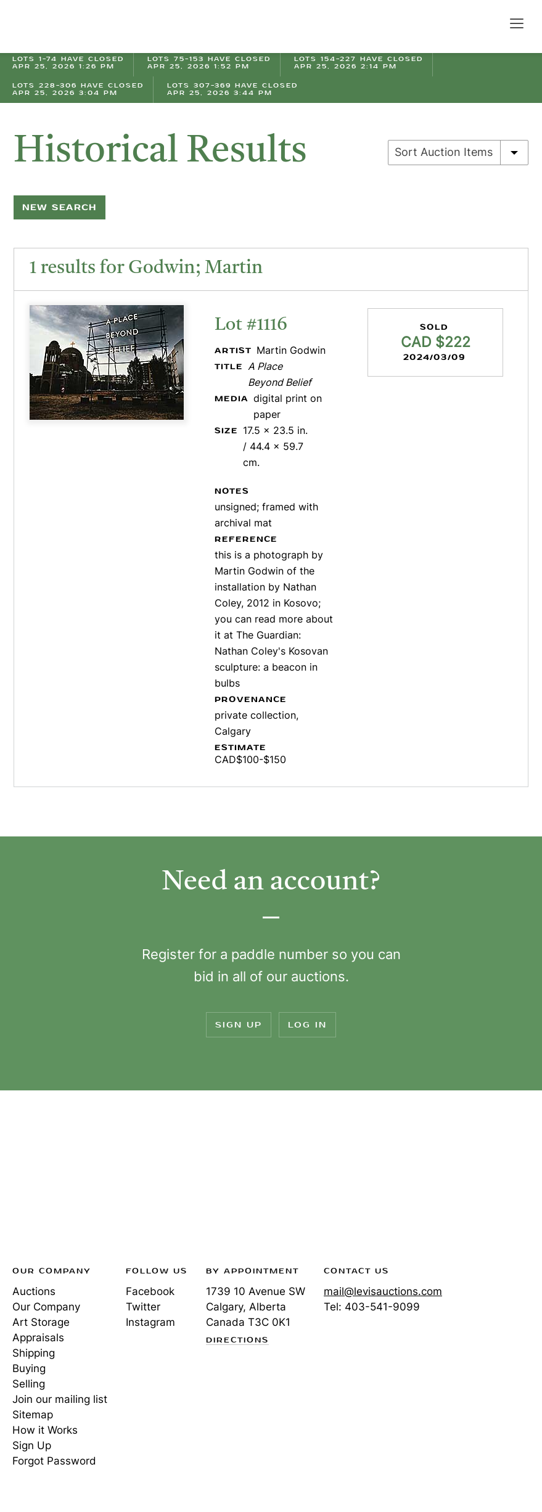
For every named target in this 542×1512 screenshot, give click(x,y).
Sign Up (238, 1025)
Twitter (143, 1307)
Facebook (150, 1291)
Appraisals (38, 1337)
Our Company (46, 1307)
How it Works (45, 1430)
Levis (52, 1181)
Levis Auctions (55, 26)
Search (490, 23)
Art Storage (41, 1322)
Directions (237, 1340)
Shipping (33, 1353)
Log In (307, 1025)
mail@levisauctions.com (383, 1291)
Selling (28, 1384)
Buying (29, 1368)
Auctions (33, 1291)
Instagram (150, 1322)
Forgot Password (54, 1461)
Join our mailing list (59, 1399)
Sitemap (32, 1414)
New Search (59, 207)
